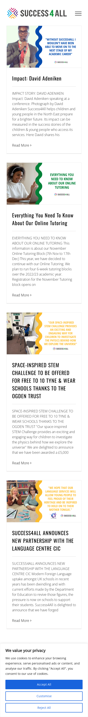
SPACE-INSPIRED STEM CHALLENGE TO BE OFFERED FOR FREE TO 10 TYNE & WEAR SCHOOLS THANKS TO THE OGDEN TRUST (43, 380)
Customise (44, 696)
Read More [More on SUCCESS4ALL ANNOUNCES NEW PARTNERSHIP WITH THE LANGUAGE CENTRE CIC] (20, 620)
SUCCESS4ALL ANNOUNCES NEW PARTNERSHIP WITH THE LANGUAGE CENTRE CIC (43, 540)
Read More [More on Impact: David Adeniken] (20, 145)
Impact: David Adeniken (37, 78)
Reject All (44, 708)
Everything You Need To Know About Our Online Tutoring (43, 219)
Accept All (44, 684)
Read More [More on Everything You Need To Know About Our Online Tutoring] (20, 295)
